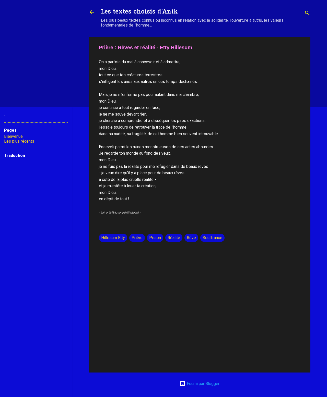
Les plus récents (19, 141)
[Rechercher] (307, 14)
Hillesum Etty (113, 237)
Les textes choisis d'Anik (139, 12)
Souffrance (212, 237)
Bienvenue (13, 136)
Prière (137, 237)
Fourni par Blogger (199, 383)
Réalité (174, 237)
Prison (155, 237)
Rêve (191, 237)
